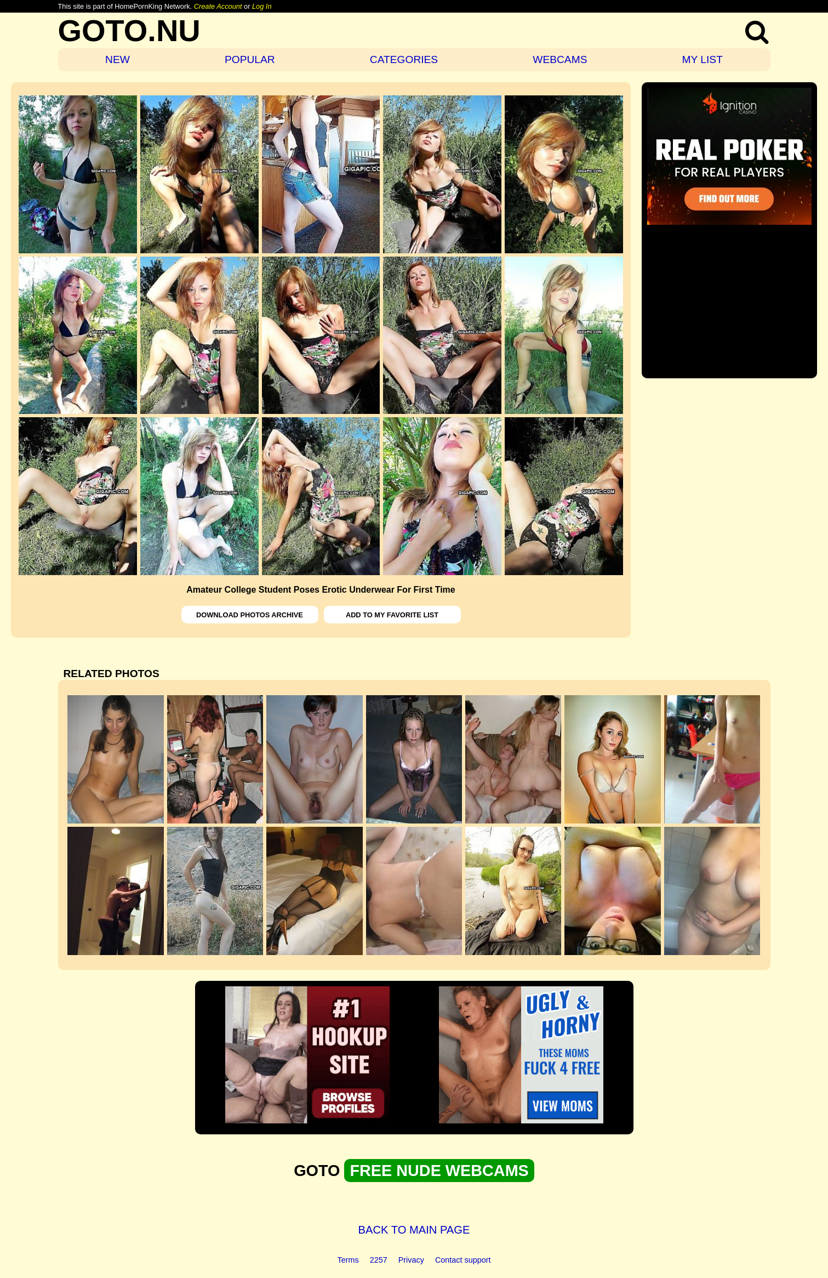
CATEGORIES (404, 59)
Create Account (218, 6)
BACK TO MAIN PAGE (414, 1230)
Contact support (463, 1260)
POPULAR (250, 59)
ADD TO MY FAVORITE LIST (392, 615)
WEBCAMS (560, 59)
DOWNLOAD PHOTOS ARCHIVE (249, 615)
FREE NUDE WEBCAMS (439, 1170)
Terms (348, 1260)
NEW (117, 59)
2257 (378, 1260)
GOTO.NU (129, 30)
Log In (262, 6)
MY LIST (702, 59)
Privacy (411, 1260)
